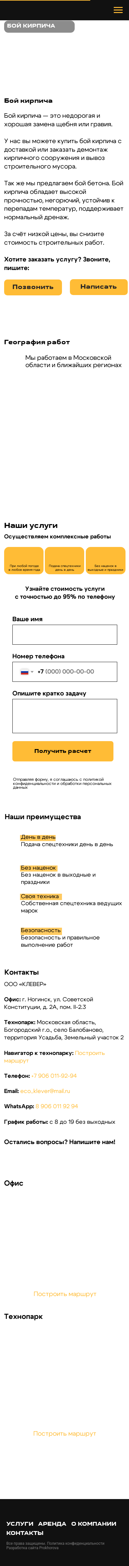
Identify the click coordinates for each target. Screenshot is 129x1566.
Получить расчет (62, 751)
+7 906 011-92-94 (54, 1076)
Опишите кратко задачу (49, 693)
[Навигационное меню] (118, 10)
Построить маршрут (65, 1294)
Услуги (19, 1524)
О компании (93, 1524)
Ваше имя (27, 619)
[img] (14, 1160)
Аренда (52, 1524)
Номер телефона (38, 656)
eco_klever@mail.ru (45, 1091)
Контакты (25, 1533)
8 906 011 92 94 (57, 1106)
